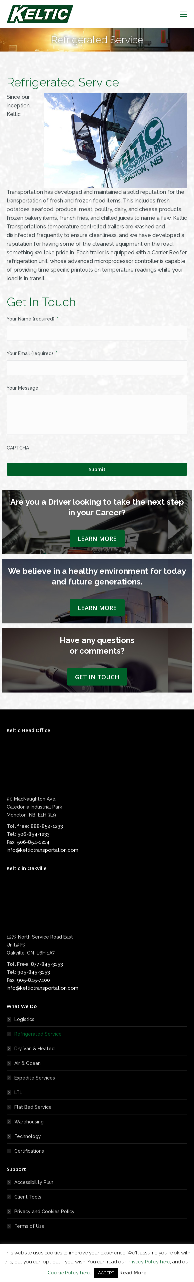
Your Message (22, 388)
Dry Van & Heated (34, 1048)
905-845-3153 (33, 972)
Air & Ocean (27, 1063)
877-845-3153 (47, 964)
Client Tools (27, 1197)
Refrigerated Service (38, 1034)
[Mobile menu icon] (183, 14)
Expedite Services (34, 1078)
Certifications (29, 1151)
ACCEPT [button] (106, 1272)
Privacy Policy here (148, 1262)
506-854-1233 (33, 834)
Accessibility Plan (33, 1182)
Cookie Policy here (69, 1273)
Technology (27, 1136)
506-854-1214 (33, 842)
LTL (18, 1092)
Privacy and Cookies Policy (44, 1211)
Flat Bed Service (33, 1107)
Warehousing (29, 1121)
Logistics (24, 1019)
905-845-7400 (33, 980)
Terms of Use (29, 1226)
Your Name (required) (33, 318)
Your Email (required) (32, 353)
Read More (133, 1273)
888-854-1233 (47, 826)
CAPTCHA (18, 447)
